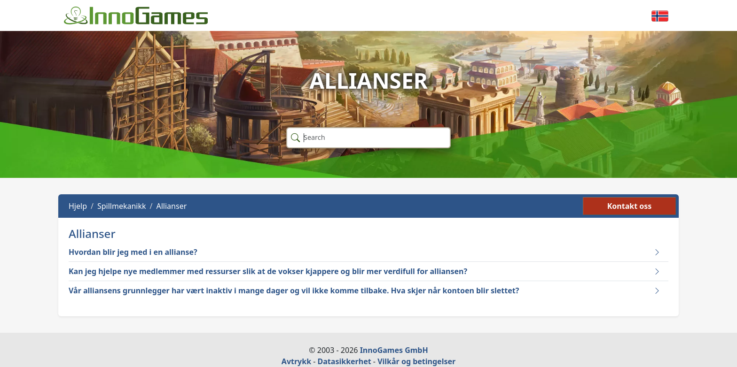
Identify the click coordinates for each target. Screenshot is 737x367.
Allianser (172, 206)
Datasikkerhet (344, 361)
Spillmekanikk (121, 206)
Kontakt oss (629, 206)
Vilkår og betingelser (416, 361)
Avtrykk (296, 361)
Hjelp (78, 206)
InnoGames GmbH (394, 350)
